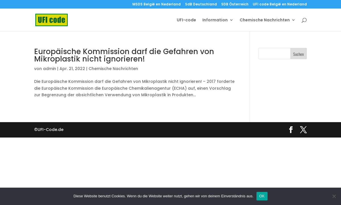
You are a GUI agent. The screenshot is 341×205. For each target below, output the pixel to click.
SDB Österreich (234, 5)
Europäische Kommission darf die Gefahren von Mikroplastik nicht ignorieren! (124, 55)
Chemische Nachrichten (265, 20)
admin (49, 68)
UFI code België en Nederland (280, 5)
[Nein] (334, 196)
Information (215, 20)
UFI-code (186, 20)
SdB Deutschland (201, 5)
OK (262, 196)
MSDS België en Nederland (156, 5)
